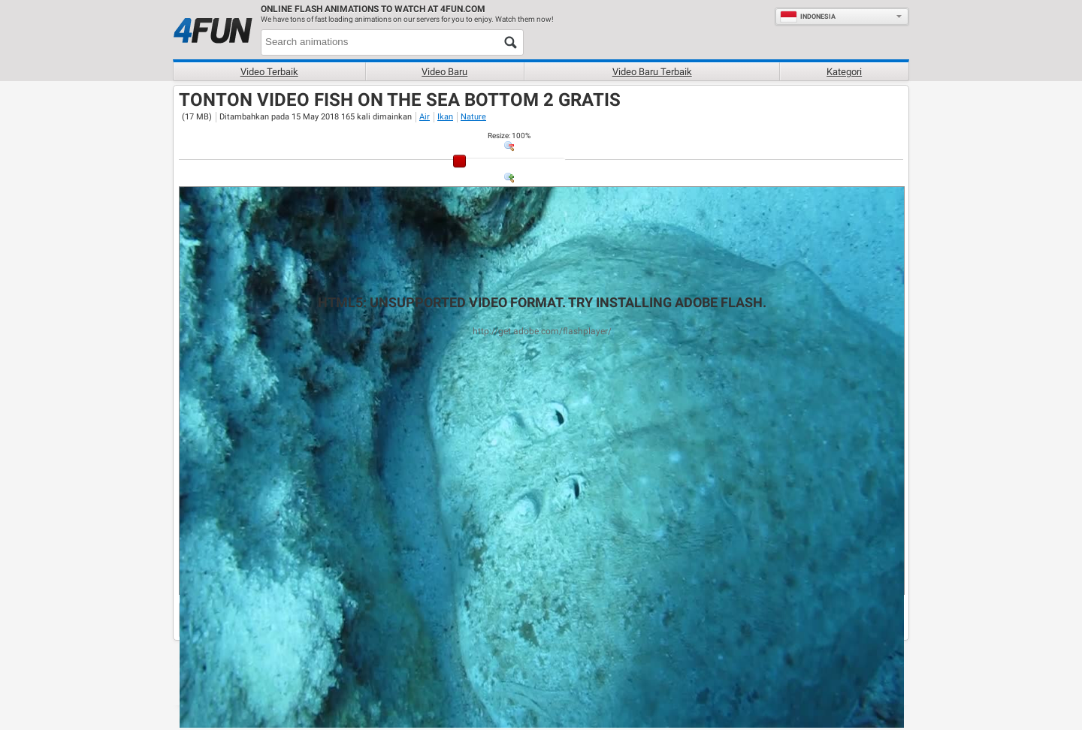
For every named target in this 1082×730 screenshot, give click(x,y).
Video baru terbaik (652, 71)
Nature (473, 117)
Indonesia (808, 17)
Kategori (844, 71)
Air (424, 117)
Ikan (445, 117)
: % (509, 135)
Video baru (444, 71)
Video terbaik (269, 71)
